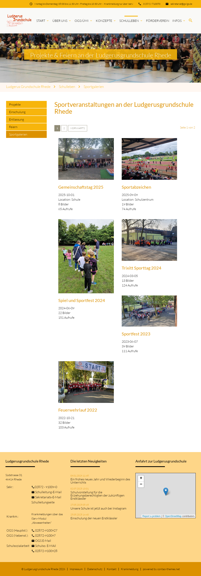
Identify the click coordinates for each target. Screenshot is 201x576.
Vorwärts (77, 128)
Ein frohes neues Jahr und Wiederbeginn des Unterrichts (100, 481)
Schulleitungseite (43, 502)
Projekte (15, 104)
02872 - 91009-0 (46, 487)
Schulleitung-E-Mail (48, 492)
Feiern (13, 127)
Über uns (61, 21)
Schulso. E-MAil (45, 546)
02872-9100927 (46, 530)
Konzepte (106, 21)
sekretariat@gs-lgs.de (181, 3)
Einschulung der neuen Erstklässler (93, 518)
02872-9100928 (46, 551)
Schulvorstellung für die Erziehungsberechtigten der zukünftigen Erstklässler (97, 495)
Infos (179, 21)
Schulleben (131, 21)
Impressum (76, 569)
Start (42, 21)
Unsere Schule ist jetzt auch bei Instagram (98, 508)
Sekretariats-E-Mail (48, 497)
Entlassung (16, 119)
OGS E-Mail (43, 541)
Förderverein (157, 21)
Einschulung (17, 112)
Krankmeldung (129, 569)
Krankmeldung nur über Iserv (118, 3)
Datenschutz (94, 569)
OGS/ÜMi (84, 21)
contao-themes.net (168, 569)
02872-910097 (45, 535)
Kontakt (111, 569)
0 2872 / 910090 (151, 3)
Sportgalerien (94, 87)
